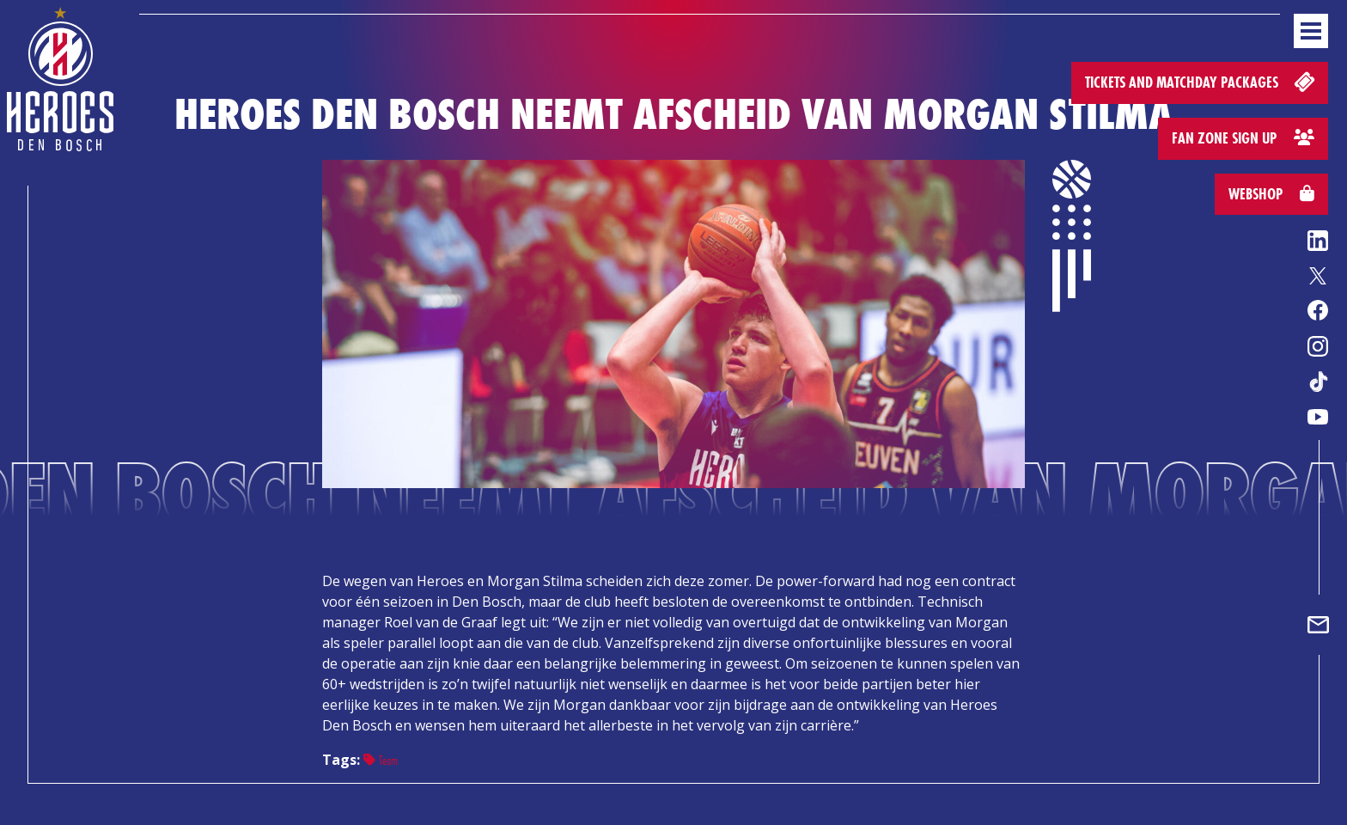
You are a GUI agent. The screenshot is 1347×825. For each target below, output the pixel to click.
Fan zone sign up (1243, 138)
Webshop (1271, 194)
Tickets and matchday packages (1201, 81)
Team (380, 760)
